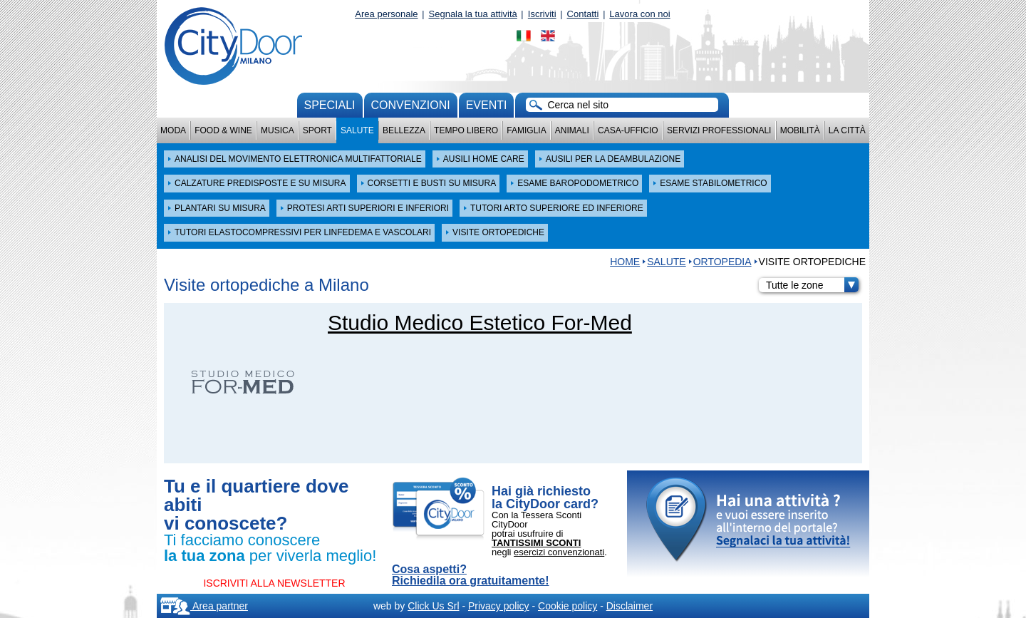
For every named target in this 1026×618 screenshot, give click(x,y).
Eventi (486, 105)
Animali (572, 130)
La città (847, 130)
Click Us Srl (433, 606)
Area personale (386, 14)
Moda (173, 130)
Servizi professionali (719, 130)
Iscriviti (542, 14)
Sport (317, 130)
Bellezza (404, 130)
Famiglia (526, 130)
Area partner (204, 606)
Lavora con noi (639, 14)
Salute (357, 130)
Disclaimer (629, 606)
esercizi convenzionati (559, 552)
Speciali (330, 105)
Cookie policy (567, 606)
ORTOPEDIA (722, 261)
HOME (625, 261)
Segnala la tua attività (473, 14)
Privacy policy (498, 606)
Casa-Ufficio (628, 130)
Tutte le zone (812, 285)
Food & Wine (223, 130)
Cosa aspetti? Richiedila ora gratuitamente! (470, 575)
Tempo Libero (466, 130)
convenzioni (410, 105)
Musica (277, 130)
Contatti (583, 14)
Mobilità (800, 130)
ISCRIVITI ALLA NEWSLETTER (274, 583)
